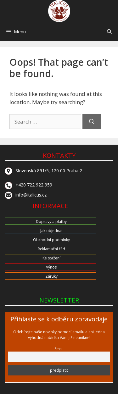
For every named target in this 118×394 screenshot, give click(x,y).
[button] (109, 31)
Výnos (51, 267)
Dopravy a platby (51, 221)
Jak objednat (51, 230)
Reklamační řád (51, 249)
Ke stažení (51, 258)
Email (59, 348)
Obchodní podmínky (51, 239)
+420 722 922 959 (28, 185)
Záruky (51, 276)
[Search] (91, 121)
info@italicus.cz (26, 195)
